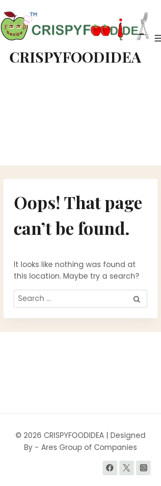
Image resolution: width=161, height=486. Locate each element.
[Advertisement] (80, 121)
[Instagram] (143, 468)
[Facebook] (110, 468)
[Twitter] (126, 468)
